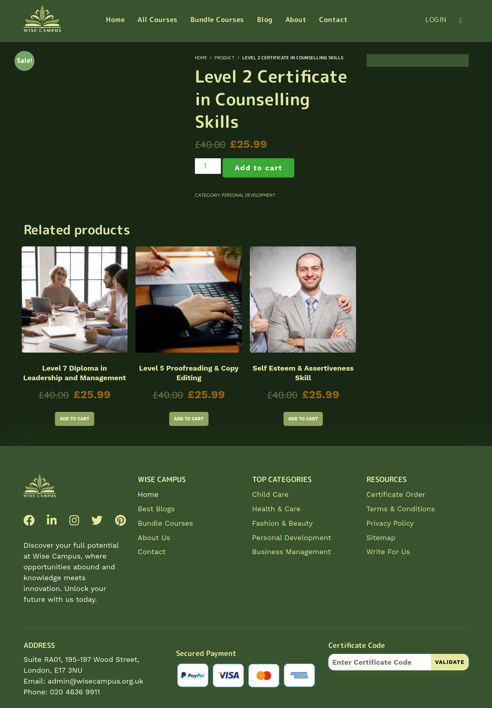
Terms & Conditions (400, 508)
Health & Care (276, 508)
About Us (154, 537)
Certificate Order (395, 494)
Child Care (270, 494)
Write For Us (388, 551)
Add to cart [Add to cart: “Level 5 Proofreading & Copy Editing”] (189, 419)
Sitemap (381, 537)
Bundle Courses (165, 523)
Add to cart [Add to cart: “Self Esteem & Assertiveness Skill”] (303, 419)
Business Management (291, 551)
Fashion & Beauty (282, 523)
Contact (152, 551)
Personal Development (248, 195)
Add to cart (258, 167)
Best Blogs (156, 508)
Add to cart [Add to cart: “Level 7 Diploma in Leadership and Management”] (74, 419)
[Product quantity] (208, 166)
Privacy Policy (390, 523)
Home (148, 494)
